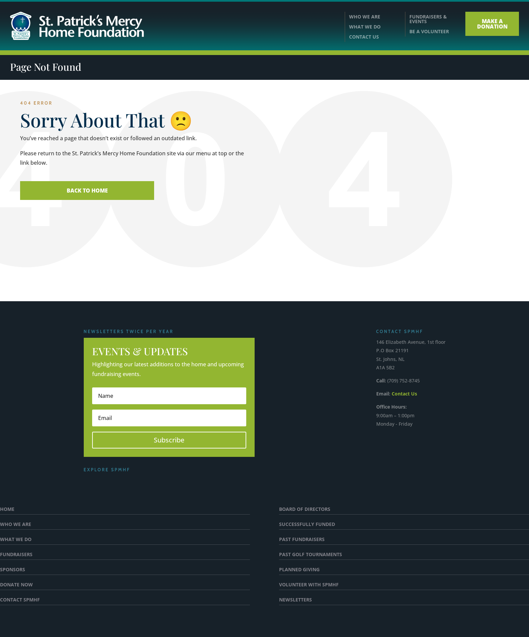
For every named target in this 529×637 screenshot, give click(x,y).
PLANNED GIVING (299, 570)
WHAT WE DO (365, 27)
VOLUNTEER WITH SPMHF (309, 585)
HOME (7, 509)
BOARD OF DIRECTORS (304, 509)
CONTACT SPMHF (20, 600)
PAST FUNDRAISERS (302, 539)
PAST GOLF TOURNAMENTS (310, 555)
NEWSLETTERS (295, 600)
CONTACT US (364, 37)
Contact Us (404, 393)
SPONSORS (12, 570)
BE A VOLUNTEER (429, 31)
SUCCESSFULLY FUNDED (307, 524)
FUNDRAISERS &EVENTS (428, 19)
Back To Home (87, 190)
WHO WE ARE (364, 17)
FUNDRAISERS (16, 555)
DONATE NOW (16, 585)
